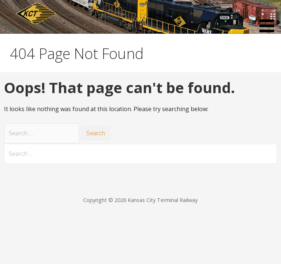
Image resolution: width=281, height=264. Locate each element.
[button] (269, 17)
